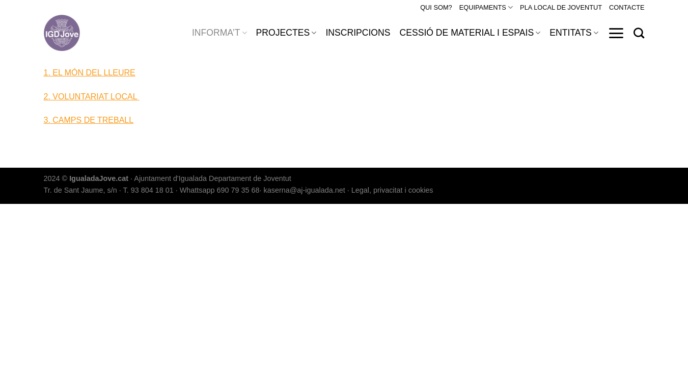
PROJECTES (286, 33)
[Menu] (616, 33)
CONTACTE (626, 7)
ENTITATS (573, 33)
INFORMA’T (219, 33)
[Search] (639, 32)
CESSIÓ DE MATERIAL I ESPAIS (469, 33)
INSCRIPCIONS (357, 33)
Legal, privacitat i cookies (392, 190)
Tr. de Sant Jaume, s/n (80, 190)
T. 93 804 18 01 (148, 190)
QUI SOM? (436, 7)
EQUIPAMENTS (486, 7)
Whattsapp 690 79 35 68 (220, 190)
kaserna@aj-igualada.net (304, 190)
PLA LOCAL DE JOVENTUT (561, 7)
